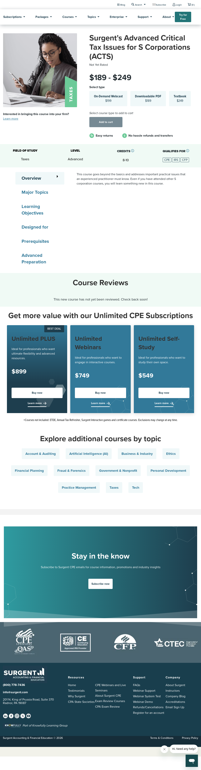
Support (143, 17)
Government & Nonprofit (118, 470)
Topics (91, 17)
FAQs (136, 685)
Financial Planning (29, 470)
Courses (68, 17)
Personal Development (168, 470)
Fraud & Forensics (71, 470)
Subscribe (161, 5)
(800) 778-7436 (14, 685)
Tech (135, 487)
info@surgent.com (15, 692)
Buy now (37, 393)
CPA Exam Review (107, 706)
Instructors (173, 690)
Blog (122, 5)
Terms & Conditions (161, 738)
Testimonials (76, 690)
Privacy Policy (190, 738)
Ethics (171, 453)
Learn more (10, 118)
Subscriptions (12, 17)
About (166, 17)
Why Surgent (76, 696)
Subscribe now (100, 584)
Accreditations (175, 702)
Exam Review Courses (110, 701)
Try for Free (183, 17)
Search (138, 5)
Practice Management (79, 487)
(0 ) (193, 5)
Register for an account (148, 713)
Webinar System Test (147, 696)
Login (179, 5)
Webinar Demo (143, 702)
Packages (41, 17)
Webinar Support (144, 690)
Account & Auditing (40, 453)
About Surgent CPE (108, 695)
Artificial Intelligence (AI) (88, 453)
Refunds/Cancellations (148, 707)
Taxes (114, 487)
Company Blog (175, 696)
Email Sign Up (175, 707)
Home (72, 685)
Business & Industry (137, 453)
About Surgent (175, 685)
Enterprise (117, 17)
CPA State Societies (81, 702)
